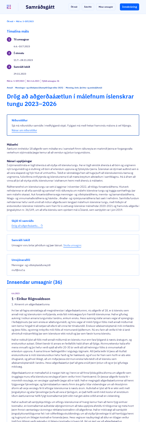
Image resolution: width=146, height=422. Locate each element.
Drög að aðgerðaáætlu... (21, 103)
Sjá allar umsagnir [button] (54, 383)
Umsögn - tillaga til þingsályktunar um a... (69, 372)
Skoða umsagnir (123, 49)
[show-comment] (99, 278)
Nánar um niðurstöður (58, 106)
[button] (74, 6)
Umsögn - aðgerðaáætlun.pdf (62, 293)
